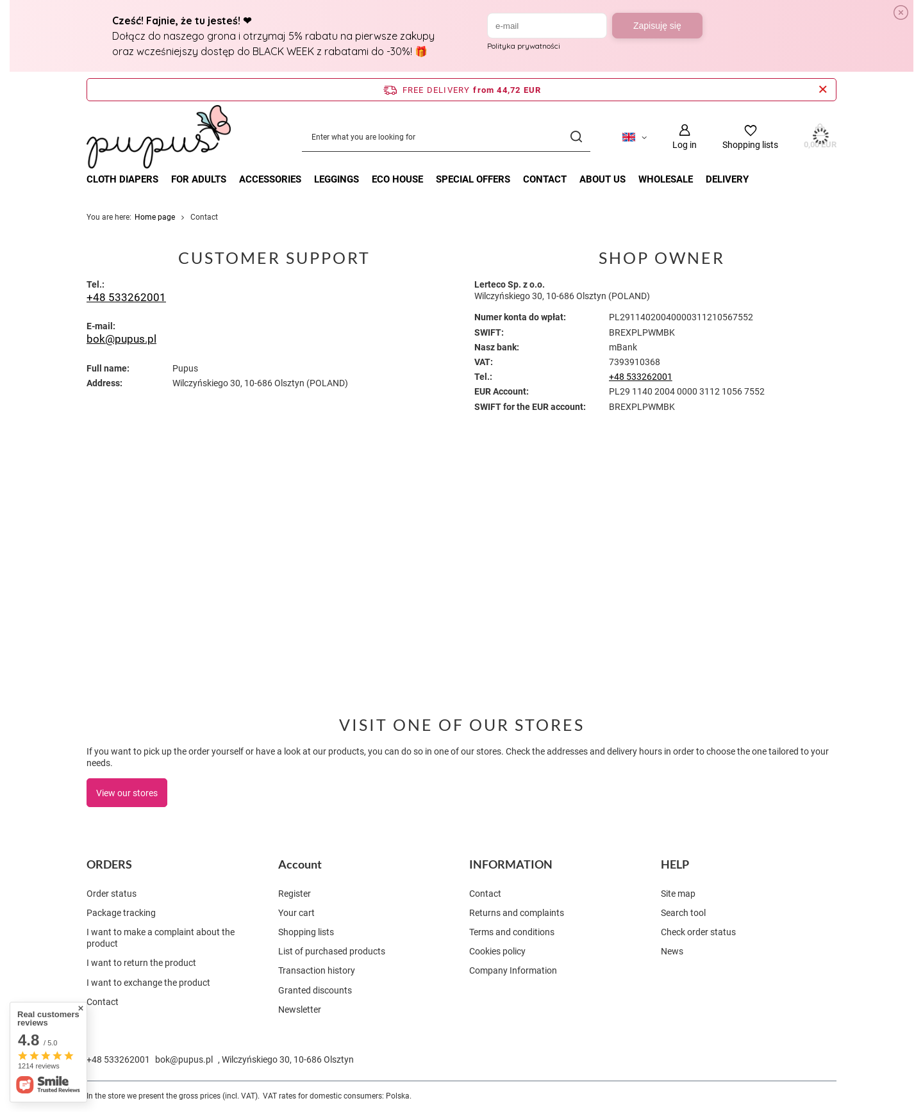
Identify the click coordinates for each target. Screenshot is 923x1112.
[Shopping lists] (750, 137)
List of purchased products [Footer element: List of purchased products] (331, 951)
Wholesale (665, 179)
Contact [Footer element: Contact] (103, 1002)
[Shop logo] (159, 137)
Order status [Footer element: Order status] (112, 893)
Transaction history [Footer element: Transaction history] (316, 970)
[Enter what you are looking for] (446, 136)
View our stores (127, 793)
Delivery (727, 179)
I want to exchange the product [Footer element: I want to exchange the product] (148, 982)
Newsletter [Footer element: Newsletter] (299, 1009)
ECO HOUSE (397, 179)
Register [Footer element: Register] (294, 893)
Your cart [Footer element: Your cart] (296, 913)
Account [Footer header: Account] (300, 864)
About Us (602, 179)
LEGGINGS (336, 179)
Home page (155, 217)
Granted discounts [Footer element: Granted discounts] (315, 990)
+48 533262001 (126, 297)
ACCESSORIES (270, 179)
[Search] (575, 136)
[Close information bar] (822, 89)
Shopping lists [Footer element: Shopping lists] (306, 932)
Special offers (473, 179)
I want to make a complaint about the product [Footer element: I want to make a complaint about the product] (161, 938)
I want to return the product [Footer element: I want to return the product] (141, 963)
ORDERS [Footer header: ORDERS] (109, 864)
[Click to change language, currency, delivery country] (634, 136)
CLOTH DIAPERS (122, 179)
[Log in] (684, 137)
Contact (545, 179)
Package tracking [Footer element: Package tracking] (121, 913)
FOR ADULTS (198, 179)
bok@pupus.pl (121, 339)
